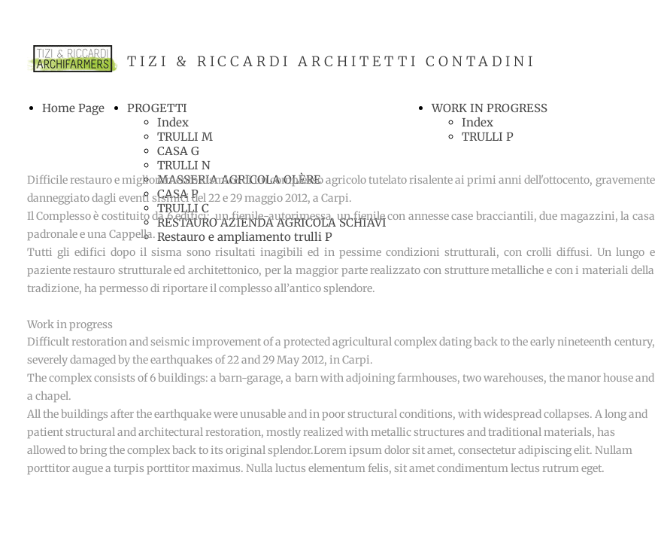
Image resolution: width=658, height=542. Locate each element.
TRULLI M (185, 136)
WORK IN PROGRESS (489, 108)
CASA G (178, 151)
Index (173, 122)
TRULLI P (488, 136)
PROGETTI (157, 108)
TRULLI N (184, 165)
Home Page (73, 108)
